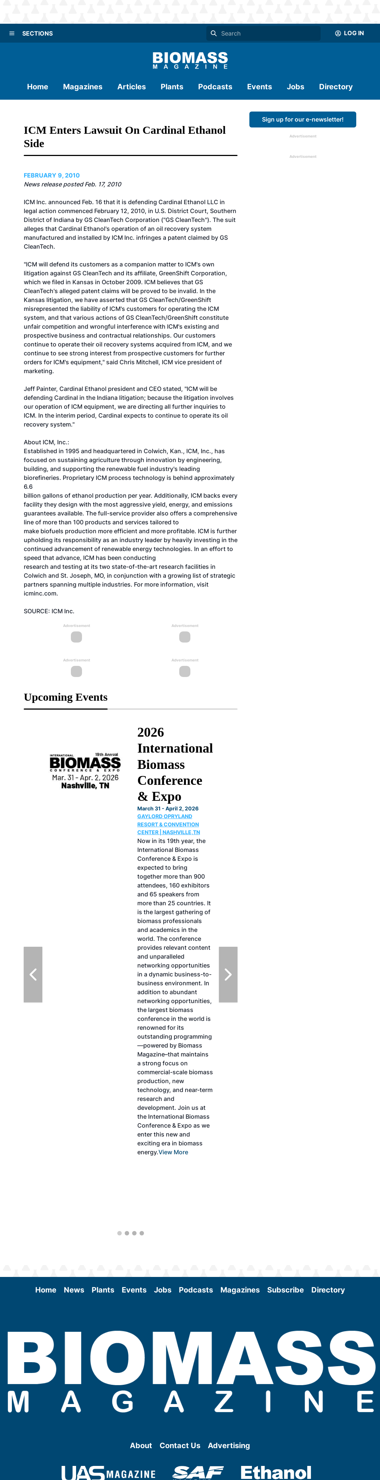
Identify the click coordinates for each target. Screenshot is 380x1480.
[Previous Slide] (33, 974)
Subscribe (285, 1289)
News (74, 1289)
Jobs (295, 86)
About (141, 1445)
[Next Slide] (228, 974)
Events (259, 86)
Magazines (82, 86)
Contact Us (180, 1445)
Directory (336, 86)
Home (37, 86)
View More (173, 1152)
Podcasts (215, 86)
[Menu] (11, 33)
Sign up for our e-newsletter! (303, 119)
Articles (131, 86)
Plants (172, 86)
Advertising (229, 1445)
